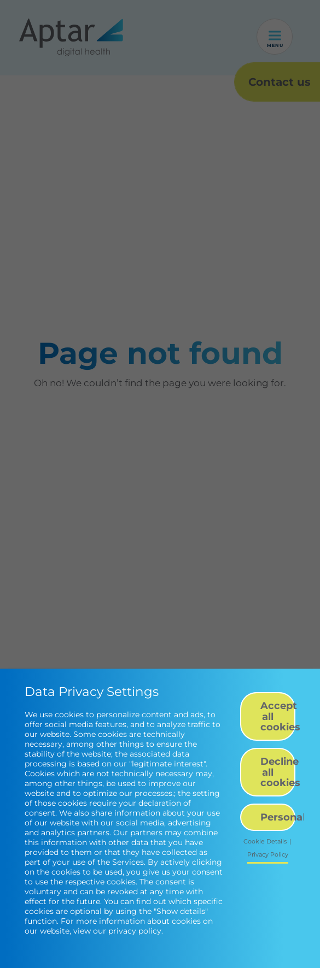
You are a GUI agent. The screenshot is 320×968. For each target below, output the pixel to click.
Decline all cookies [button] (277, 771)
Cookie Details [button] (265, 841)
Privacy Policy (267, 854)
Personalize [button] (277, 817)
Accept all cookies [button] (277, 716)
